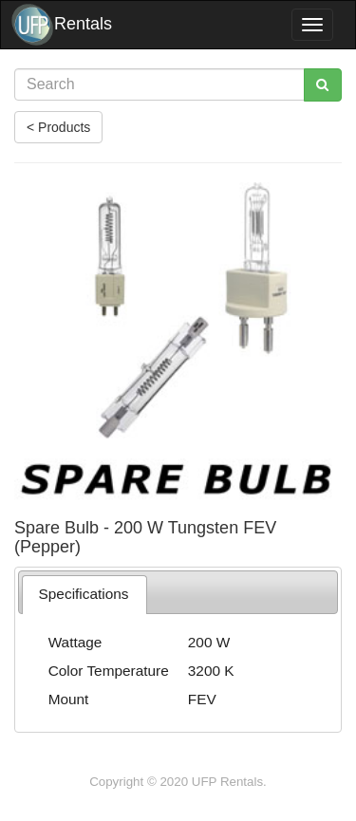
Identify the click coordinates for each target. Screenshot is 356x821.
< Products (58, 127)
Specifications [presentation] (84, 594)
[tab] (84, 594)
